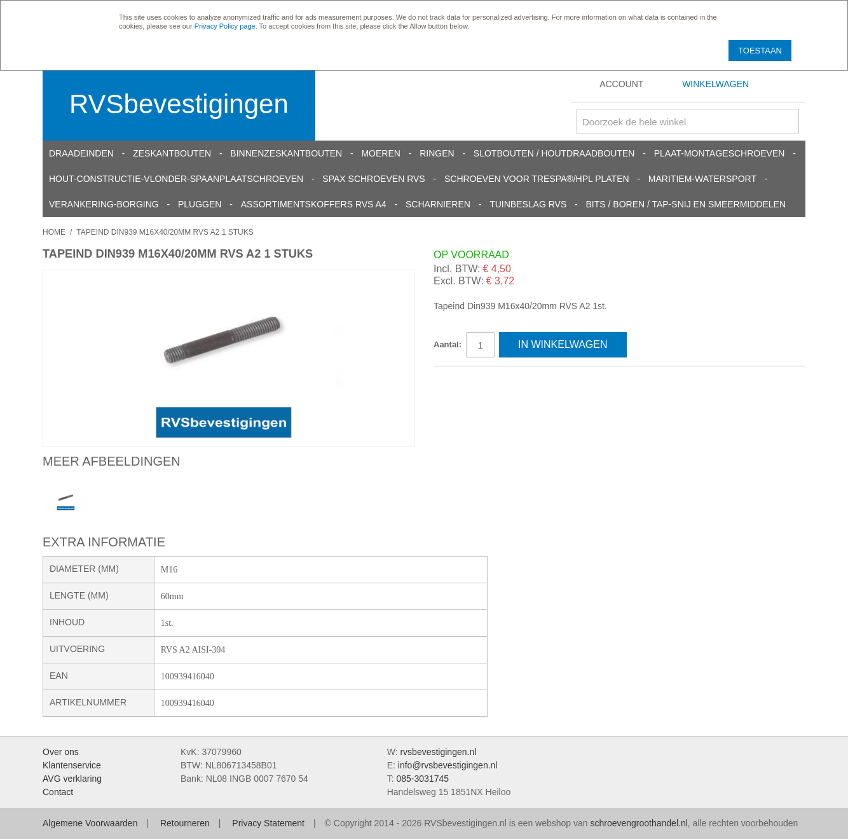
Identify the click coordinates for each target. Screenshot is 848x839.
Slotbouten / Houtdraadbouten (554, 153)
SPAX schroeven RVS (373, 179)
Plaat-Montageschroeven (719, 153)
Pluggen (199, 204)
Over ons (61, 752)
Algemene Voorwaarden (90, 823)
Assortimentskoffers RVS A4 (313, 204)
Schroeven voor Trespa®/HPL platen (536, 179)
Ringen (437, 153)
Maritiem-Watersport (702, 179)
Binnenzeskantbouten (286, 153)
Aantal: (448, 344)
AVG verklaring (72, 778)
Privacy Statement (268, 823)
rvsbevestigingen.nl (438, 752)
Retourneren (185, 823)
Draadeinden (81, 153)
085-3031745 (422, 778)
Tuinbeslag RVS (527, 204)
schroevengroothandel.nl (638, 823)
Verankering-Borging (104, 204)
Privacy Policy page (225, 26)
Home (54, 232)
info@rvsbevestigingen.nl (448, 765)
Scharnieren (438, 204)
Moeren (380, 153)
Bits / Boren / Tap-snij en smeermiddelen (686, 204)
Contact (58, 792)
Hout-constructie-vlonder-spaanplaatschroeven (176, 179)
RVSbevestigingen (179, 104)
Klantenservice (72, 765)
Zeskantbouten (172, 153)
